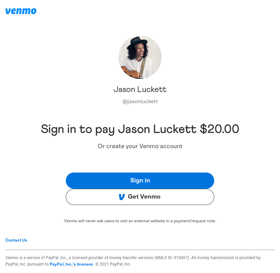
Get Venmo (139, 197)
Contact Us (16, 240)
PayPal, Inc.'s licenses (71, 264)
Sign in (140, 181)
